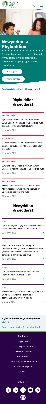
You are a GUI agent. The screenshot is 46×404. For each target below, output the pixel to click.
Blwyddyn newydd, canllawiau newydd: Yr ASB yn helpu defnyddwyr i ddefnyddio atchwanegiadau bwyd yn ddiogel (22, 294)
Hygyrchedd (23, 341)
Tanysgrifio (12, 71)
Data (23, 376)
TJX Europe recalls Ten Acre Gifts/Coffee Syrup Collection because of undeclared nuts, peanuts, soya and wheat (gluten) (22, 122)
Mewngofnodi (13, 79)
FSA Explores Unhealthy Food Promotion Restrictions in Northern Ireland (20, 273)
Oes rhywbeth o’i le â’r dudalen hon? (21, 327)
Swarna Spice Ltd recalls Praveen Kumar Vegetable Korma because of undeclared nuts (23, 167)
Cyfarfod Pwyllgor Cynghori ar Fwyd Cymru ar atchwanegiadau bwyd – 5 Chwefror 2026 (23, 227)
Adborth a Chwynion (23, 366)
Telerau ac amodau (23, 351)
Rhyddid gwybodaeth (23, 346)
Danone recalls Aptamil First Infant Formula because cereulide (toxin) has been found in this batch (22, 145)
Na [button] (8, 322)
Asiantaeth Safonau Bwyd (12, 89)
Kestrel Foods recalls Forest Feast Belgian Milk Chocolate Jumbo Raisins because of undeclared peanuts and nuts (21, 188)
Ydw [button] (4, 322)
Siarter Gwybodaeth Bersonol (23, 361)
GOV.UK (23, 382)
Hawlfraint (23, 336)
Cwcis (23, 371)
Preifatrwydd (23, 356)
